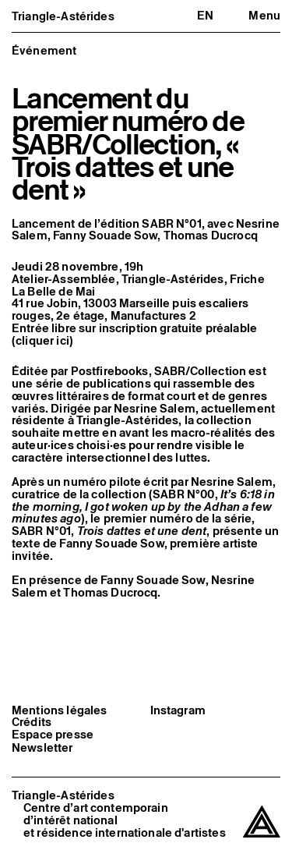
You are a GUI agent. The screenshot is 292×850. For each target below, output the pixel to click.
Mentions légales (59, 710)
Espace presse (52, 734)
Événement (44, 50)
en (205, 15)
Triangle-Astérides (63, 16)
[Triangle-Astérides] (261, 822)
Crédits (31, 722)
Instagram (178, 710)
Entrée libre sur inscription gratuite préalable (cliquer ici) (134, 334)
